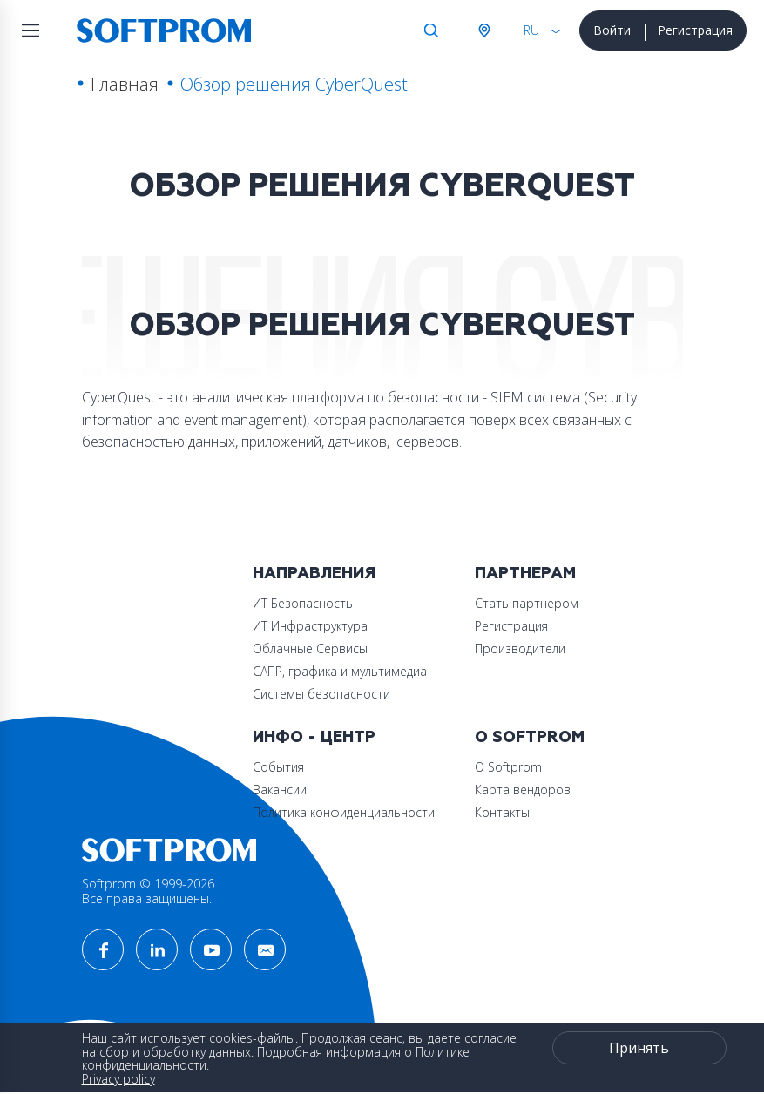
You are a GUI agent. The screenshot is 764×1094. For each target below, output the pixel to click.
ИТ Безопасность (303, 603)
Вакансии (280, 789)
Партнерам (525, 574)
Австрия (483, 30)
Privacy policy (118, 1078)
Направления (314, 574)
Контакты (502, 812)
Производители (520, 648)
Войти (612, 30)
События (278, 767)
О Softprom (530, 737)
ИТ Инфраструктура (310, 626)
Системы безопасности (321, 693)
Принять (639, 1047)
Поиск (431, 30)
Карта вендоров (523, 789)
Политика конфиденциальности (344, 812)
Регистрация (695, 30)
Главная (125, 84)
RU (531, 30)
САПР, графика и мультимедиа (340, 671)
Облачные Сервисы (310, 648)
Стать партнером (526, 603)
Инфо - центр (314, 737)
